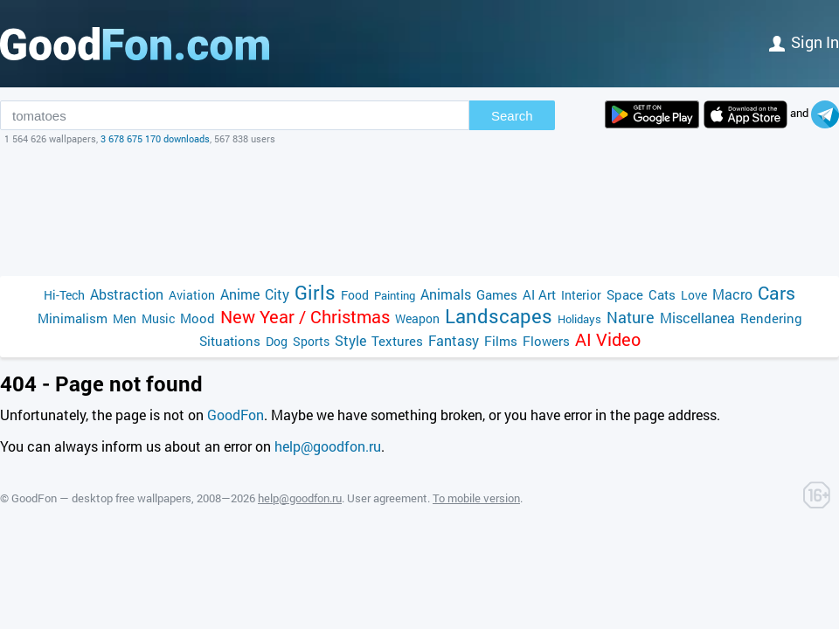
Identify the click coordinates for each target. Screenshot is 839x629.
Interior (581, 295)
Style (350, 340)
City (277, 294)
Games (496, 294)
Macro (732, 294)
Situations (229, 340)
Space (625, 294)
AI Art (539, 294)
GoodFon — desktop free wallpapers (101, 498)
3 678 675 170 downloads (155, 138)
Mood (197, 318)
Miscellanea (697, 317)
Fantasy (453, 340)
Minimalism (72, 318)
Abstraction (126, 294)
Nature (631, 318)
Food (355, 295)
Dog (277, 341)
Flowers (546, 340)
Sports (311, 341)
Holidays (579, 319)
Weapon (417, 318)
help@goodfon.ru (327, 446)
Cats (662, 294)
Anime (240, 294)
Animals (445, 294)
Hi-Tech (64, 295)
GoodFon (235, 414)
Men (124, 318)
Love (694, 295)
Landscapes (498, 316)
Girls (315, 292)
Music (158, 318)
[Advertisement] (419, 210)
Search (512, 115)
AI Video (608, 339)
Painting (394, 295)
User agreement (387, 498)
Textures (397, 340)
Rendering (771, 318)
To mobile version (476, 498)
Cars (776, 293)
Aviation (192, 295)
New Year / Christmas (305, 317)
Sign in (804, 41)
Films (500, 340)
